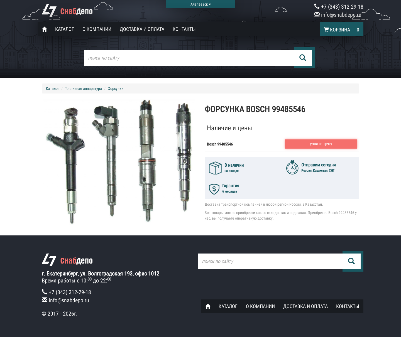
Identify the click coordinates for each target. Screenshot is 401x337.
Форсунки (115, 88)
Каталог (64, 29)
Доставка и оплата (142, 29)
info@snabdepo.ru (337, 14)
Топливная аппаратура (83, 88)
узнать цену (321, 143)
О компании (96, 29)
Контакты (184, 29)
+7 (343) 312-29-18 (338, 6)
